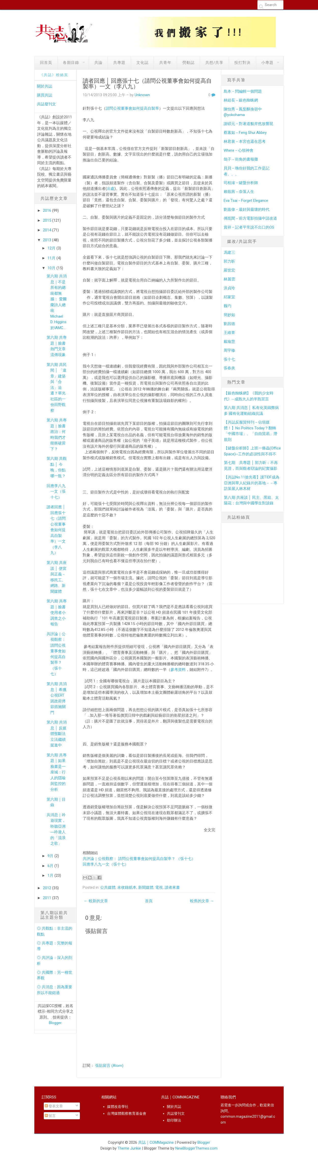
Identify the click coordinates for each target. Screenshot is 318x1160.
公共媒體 (107, 887)
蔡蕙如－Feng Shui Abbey (245, 132)
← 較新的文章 (96, 901)
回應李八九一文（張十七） (56, 492)
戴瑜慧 (229, 341)
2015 (47, 220)
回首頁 (46, 62)
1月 (51, 875)
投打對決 (242, 62)
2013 (47, 240)
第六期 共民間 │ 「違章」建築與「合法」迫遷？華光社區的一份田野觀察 (57, 387)
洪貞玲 (229, 288)
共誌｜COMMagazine (156, 1142)
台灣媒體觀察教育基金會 (126, 1113)
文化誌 (142, 62)
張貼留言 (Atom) (109, 1065)
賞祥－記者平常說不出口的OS (249, 227)
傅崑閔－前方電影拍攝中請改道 (250, 218)
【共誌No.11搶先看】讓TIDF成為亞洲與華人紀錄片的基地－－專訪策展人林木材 (251, 483)
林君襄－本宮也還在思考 (245, 141)
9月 (51, 856)
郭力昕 (229, 261)
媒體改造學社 (117, 1107)
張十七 (229, 359)
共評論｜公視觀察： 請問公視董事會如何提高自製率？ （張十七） (139, 858)
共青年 (165, 62)
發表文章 (54, 1106)
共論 (98, 62)
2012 (47, 888)
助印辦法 (174, 1120)
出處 (110, 188)
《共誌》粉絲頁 (54, 75)
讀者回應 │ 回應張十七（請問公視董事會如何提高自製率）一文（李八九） (56, 530)
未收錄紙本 (126, 887)
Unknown (142, 95)
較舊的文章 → (202, 901)
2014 (47, 230)
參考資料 (178, 669)
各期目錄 (71, 62)
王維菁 (229, 332)
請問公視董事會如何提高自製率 (132, 108)
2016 (47, 210)
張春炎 (229, 368)
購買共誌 (44, 95)
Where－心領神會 (238, 150)
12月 (52, 248)
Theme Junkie (129, 1148)
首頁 (149, 901)
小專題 (267, 62)
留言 (50, 1116)
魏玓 (227, 306)
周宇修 (229, 350)
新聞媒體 (145, 887)
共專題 (119, 62)
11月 (52, 258)
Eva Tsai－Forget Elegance (246, 200)
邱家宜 (229, 297)
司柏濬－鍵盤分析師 (241, 182)
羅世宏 (229, 270)
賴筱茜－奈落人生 (239, 191)
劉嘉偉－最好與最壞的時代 (246, 209)
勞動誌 (188, 62)
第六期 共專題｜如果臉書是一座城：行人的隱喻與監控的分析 (57, 772)
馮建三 (229, 252)
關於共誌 (44, 86)
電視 (159, 887)
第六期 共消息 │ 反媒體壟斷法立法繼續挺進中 (57, 733)
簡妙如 (229, 315)
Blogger (55, 1023)
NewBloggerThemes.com (196, 1148)
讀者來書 (172, 887)
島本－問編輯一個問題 (243, 91)
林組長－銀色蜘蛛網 (241, 100)
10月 (52, 268)
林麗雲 (229, 279)
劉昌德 (229, 323)
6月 (51, 866)
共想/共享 (214, 62)
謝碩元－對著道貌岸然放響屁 (248, 123)
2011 (47, 898)
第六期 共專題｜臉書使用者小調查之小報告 (57, 612)
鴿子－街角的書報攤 (241, 159)
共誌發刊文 (46, 104)
